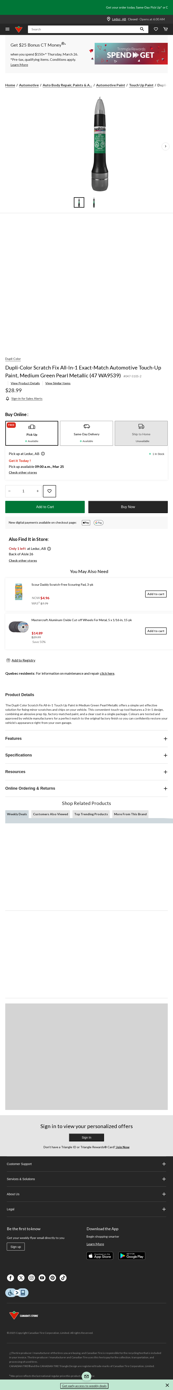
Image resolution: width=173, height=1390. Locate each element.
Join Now (122, 1147)
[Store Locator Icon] (108, 19)
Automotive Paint (110, 85)
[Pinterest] (52, 1277)
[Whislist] (156, 29)
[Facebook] (10, 1277)
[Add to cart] (156, 593)
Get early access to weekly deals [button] (84, 1386)
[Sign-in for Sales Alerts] (23, 398)
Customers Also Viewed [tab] (50, 814)
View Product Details (25, 383)
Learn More (95, 1244)
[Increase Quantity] (37, 491)
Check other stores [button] (23, 472)
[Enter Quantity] (23, 491)
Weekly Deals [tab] (17, 814)
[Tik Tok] (63, 1277)
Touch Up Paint (141, 85)
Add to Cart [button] (45, 507)
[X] (21, 1277)
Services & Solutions (86, 1179)
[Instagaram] (31, 1277)
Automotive (29, 85)
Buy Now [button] (128, 507)
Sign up (16, 1247)
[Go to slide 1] (79, 202)
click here (107, 673)
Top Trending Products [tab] (91, 814)
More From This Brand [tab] (130, 814)
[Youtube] (42, 1277)
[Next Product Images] (165, 146)
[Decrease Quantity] (9, 491)
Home (10, 85)
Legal (86, 1209)
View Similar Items (58, 383)
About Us (86, 1194)
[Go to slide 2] (94, 202)
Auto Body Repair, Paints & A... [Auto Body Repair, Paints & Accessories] (67, 85)
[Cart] (165, 29)
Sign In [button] (86, 1137)
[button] (142, 29)
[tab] (32, 433)
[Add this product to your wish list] (49, 491)
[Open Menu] (7, 29)
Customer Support (86, 1164)
